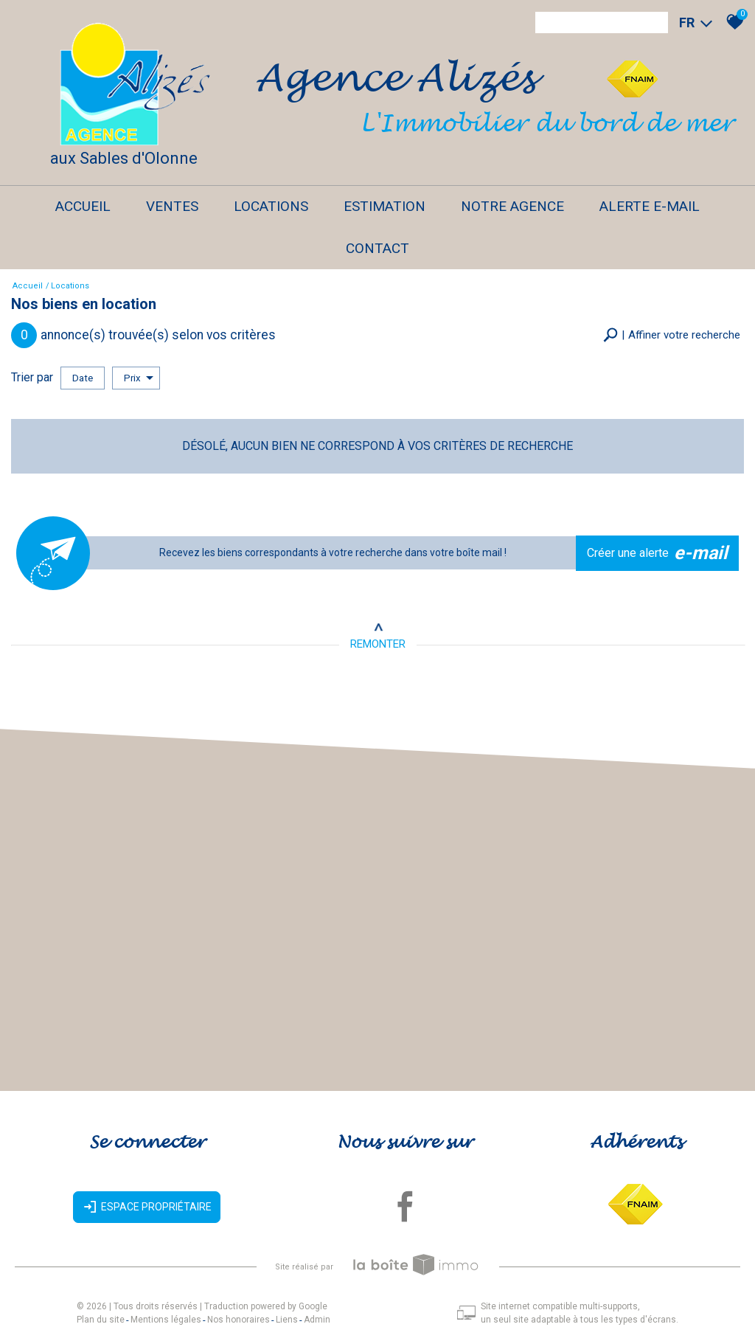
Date (82, 378)
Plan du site (101, 1319)
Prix (138, 378)
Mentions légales (166, 1319)
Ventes (172, 206)
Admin (317, 1319)
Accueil (83, 206)
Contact (377, 248)
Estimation (384, 206)
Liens (287, 1319)
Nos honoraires (238, 1319)
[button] (671, 335)
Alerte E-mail (649, 206)
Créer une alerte (657, 553)
